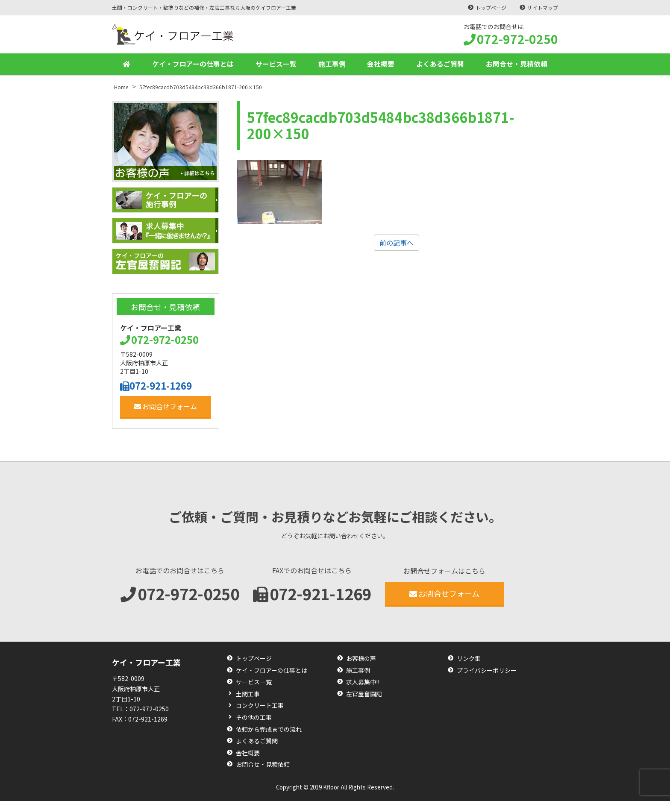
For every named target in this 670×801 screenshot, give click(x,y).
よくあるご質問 (440, 64)
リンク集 (469, 658)
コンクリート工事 (260, 705)
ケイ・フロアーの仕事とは (193, 64)
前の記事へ (396, 243)
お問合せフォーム (165, 406)
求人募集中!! (362, 682)
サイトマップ (542, 7)
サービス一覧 (276, 64)
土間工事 (248, 694)
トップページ (490, 7)
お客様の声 (361, 658)
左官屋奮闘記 (364, 694)
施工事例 (332, 64)
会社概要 (380, 64)
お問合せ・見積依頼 (516, 64)
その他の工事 (254, 717)
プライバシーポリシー (487, 670)
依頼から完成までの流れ (269, 729)
